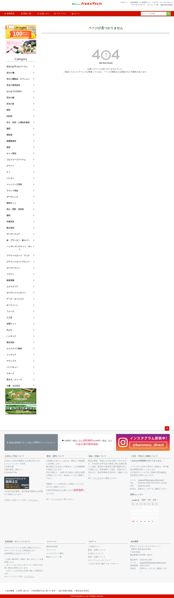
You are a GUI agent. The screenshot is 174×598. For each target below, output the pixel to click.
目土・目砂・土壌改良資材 (18, 122)
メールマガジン (167, 2)
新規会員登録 (52, 546)
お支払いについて (96, 553)
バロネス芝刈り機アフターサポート (103, 564)
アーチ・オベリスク (15, 299)
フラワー (10, 274)
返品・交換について (97, 456)
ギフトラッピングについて (99, 560)
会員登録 (134, 2)
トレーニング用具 (14, 184)
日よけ (9, 330)
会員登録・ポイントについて (17, 541)
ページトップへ (167, 428)
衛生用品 (10, 342)
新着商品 (9, 13)
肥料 (8, 110)
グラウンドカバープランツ (18, 262)
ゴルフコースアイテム (16, 159)
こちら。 (35, 500)
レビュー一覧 (153, 5)
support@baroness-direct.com (151, 480)
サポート (92, 541)
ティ (8, 172)
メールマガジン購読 (55, 553)
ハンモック (11, 336)
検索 (168, 14)
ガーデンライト (13, 268)
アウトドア (11, 361)
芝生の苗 (10, 104)
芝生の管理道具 (13, 85)
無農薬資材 (11, 141)
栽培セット (11, 203)
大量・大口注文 (13, 386)
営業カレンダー (145, 489)
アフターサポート (139, 5)
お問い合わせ (23, 591)
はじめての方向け (14, 91)
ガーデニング (12, 197)
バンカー (10, 178)
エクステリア (12, 286)
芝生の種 (10, 97)
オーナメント (12, 305)
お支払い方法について (14, 456)
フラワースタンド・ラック (18, 255)
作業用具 (10, 222)
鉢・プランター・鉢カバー (18, 240)
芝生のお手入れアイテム (17, 66)
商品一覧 (26, 13)
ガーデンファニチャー (16, 293)
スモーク (10, 373)
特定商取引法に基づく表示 (44, 591)
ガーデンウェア (13, 234)
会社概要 (134, 541)
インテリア (11, 355)
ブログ (155, 2)
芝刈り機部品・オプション (18, 79)
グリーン (10, 166)
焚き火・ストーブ (14, 379)
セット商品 (11, 153)
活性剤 (9, 116)
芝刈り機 (10, 73)
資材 (8, 147)
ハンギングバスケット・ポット (19, 247)
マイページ (60, 13)
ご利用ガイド (146, 2)
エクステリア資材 (14, 348)
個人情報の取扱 (65, 591)
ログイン (125, 2)
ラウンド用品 (12, 191)
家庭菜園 (10, 280)
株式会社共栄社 (167, 5)
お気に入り (43, 13)
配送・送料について (55, 456)
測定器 (9, 135)
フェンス (10, 311)
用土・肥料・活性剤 (15, 209)
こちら (57, 499)
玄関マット (11, 324)
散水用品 (10, 228)
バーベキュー (12, 367)
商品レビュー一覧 (54, 557)
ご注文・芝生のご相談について (144, 456)
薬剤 (8, 128)
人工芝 (9, 317)
